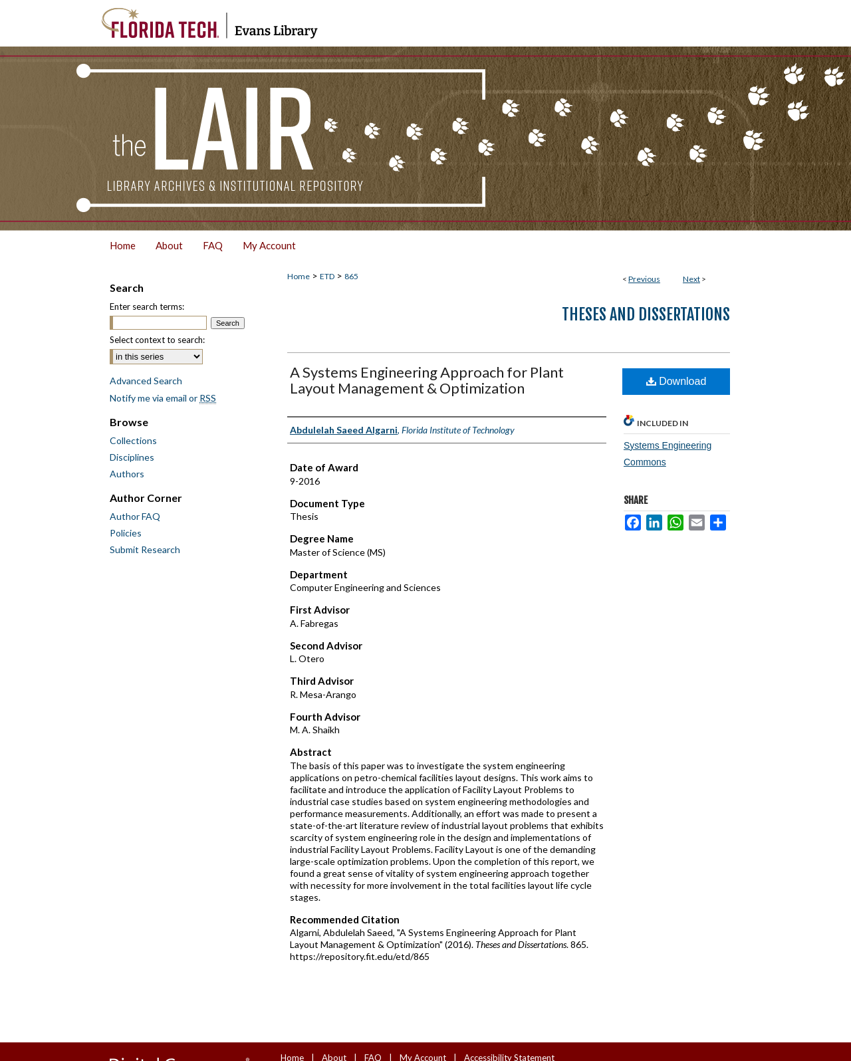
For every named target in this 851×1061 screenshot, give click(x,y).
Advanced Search (146, 380)
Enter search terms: (147, 306)
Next (691, 279)
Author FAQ (135, 516)
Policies (126, 532)
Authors (127, 473)
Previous (644, 279)
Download (676, 381)
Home (298, 276)
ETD (327, 276)
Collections (133, 440)
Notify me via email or (163, 398)
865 (351, 276)
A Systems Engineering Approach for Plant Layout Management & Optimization (427, 380)
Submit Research (145, 549)
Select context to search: (157, 339)
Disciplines (132, 457)
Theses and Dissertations (646, 314)
